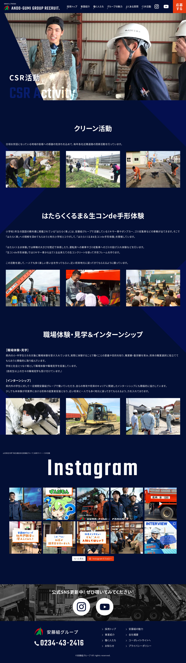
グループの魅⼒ (119, 6)
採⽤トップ (76, 6)
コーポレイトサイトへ (140, 640)
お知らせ (109, 645)
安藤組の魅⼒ (136, 629)
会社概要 (134, 634)
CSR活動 (150, 6)
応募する (179, 6)
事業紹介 (89, 6)
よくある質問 (136, 6)
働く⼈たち (102, 6)
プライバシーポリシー (140, 645)
